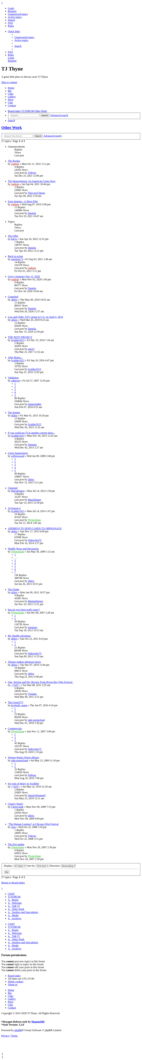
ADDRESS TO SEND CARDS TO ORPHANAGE (35, 528)
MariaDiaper (18, 491)
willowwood (17, 456)
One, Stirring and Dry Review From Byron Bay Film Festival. (40, 682)
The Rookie (14, 161)
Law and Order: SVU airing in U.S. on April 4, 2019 (35, 317)
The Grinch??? (15, 702)
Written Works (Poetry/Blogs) (23, 757)
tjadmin (15, 164)
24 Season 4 (14, 508)
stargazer (32, 627)
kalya (14, 239)
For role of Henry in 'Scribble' (23, 783)
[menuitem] (11, 8)
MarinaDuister (35, 601)
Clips (10, 93)
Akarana (32, 444)
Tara (13, 827)
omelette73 (17, 259)
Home (11, 87)
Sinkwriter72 (35, 540)
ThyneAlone (34, 520)
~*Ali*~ (15, 685)
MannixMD (37, 1021)
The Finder (13, 589)
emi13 (31, 349)
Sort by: (38, 865)
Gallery (12, 96)
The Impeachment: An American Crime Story (32, 181)
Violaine (32, 694)
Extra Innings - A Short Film (23, 201)
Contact (12, 105)
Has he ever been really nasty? (24, 609)
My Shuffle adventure (19, 635)
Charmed (13, 488)
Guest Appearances (18, 453)
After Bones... (15, 357)
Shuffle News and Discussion (23, 548)
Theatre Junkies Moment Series (24, 662)
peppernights (34, 404)
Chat (10, 102)
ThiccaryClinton (36, 193)
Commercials (15, 728)
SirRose (32, 775)
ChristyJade (17, 806)
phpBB (18, 1030)
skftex (14, 299)
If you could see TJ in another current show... (31, 432)
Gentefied (13, 296)
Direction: (62, 865)
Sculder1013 (17, 340)
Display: (15, 865)
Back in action (15, 256)
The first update (16, 844)
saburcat (15, 380)
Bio (10, 90)
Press (10, 99)
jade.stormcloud (36, 720)
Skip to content (9, 82)
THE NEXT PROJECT (20, 337)
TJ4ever (32, 172)
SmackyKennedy (37, 795)
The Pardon (14, 412)
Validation (13, 377)
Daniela (32, 213)
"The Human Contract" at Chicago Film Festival (33, 824)
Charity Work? (15, 804)
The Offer (13, 236)
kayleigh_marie (19, 705)
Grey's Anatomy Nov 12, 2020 (24, 276)
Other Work (11, 127)
